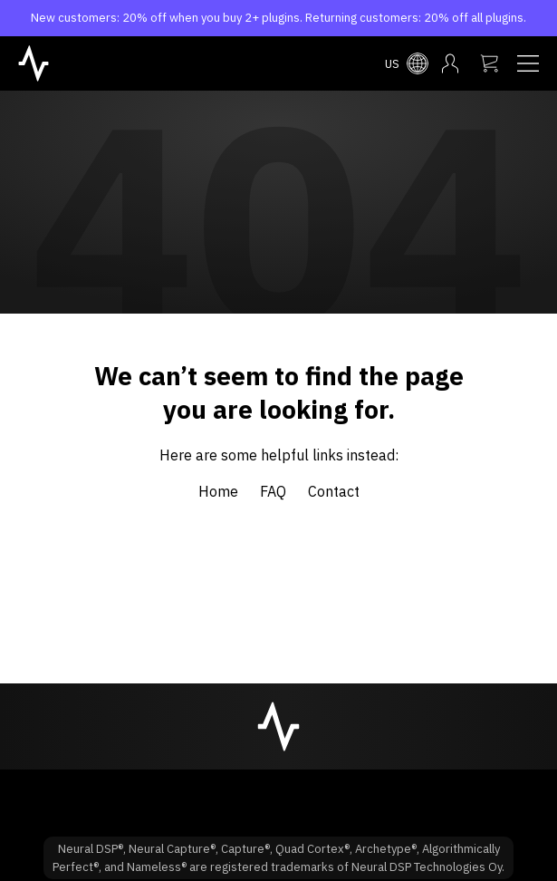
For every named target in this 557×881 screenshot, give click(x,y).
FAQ (273, 491)
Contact (334, 491)
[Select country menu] (406, 63)
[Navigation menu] (528, 63)
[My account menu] (450, 63)
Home (218, 491)
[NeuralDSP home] (33, 62)
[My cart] (489, 63)
